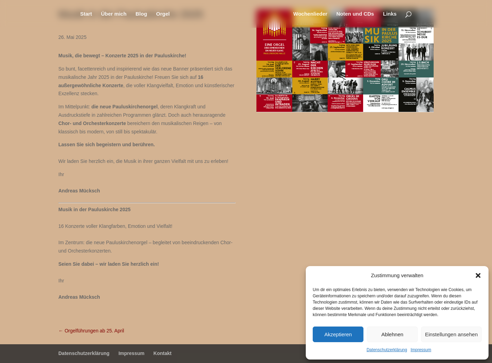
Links (389, 14)
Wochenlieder (310, 14)
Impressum (421, 349)
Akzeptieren (338, 334)
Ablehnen (392, 334)
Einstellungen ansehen (451, 334)
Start (86, 14)
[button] (478, 275)
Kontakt (163, 353)
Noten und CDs (355, 14)
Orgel (163, 14)
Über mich (113, 14)
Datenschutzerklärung (387, 349)
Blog (141, 14)
